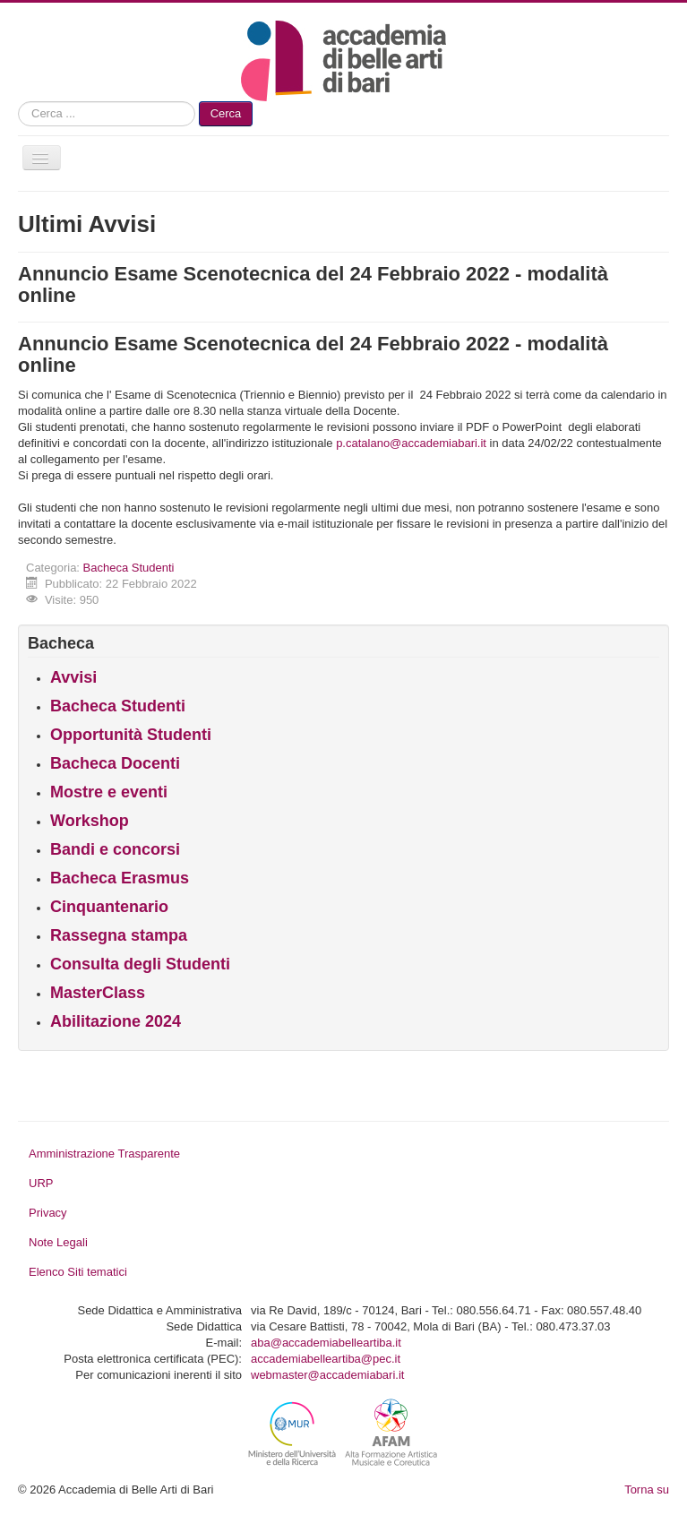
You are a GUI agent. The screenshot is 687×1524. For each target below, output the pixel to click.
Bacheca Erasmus (119, 878)
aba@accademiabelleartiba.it (326, 1342)
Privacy (48, 1212)
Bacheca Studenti (129, 567)
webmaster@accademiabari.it (327, 1375)
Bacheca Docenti (115, 763)
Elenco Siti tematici (78, 1272)
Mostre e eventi (108, 792)
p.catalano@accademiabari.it (411, 443)
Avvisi (73, 677)
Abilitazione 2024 (115, 1021)
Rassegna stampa (118, 935)
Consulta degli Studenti (140, 964)
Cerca (226, 113)
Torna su (646, 1489)
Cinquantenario (109, 907)
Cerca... (18, 101)
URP (41, 1183)
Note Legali (58, 1242)
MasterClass (97, 993)
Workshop (89, 821)
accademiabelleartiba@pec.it (325, 1358)
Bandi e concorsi (115, 849)
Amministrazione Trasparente (104, 1153)
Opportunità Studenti (130, 735)
